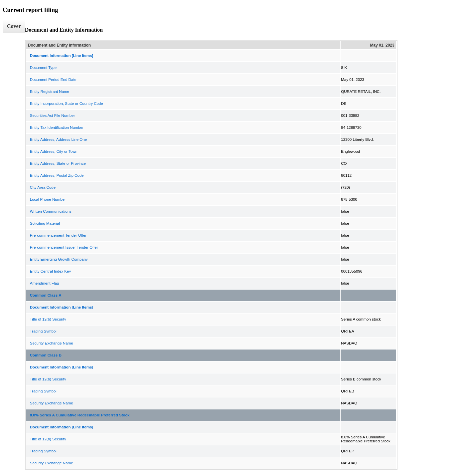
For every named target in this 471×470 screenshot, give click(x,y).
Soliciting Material (45, 223)
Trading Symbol (43, 331)
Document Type (43, 68)
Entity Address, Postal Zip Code (57, 175)
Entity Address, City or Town (54, 151)
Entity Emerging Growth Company (59, 259)
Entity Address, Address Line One (58, 139)
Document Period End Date (53, 80)
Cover (14, 26)
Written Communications (51, 211)
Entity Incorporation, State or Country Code (66, 104)
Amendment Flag (44, 283)
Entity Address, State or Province (58, 163)
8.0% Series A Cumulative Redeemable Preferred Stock (80, 415)
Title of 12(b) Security (48, 319)
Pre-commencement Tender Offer (58, 235)
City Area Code (43, 187)
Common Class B (46, 355)
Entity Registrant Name (49, 92)
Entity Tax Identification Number (57, 127)
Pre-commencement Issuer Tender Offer (64, 247)
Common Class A (46, 295)
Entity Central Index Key (50, 271)
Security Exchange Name (51, 343)
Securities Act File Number (52, 116)
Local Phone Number (48, 199)
